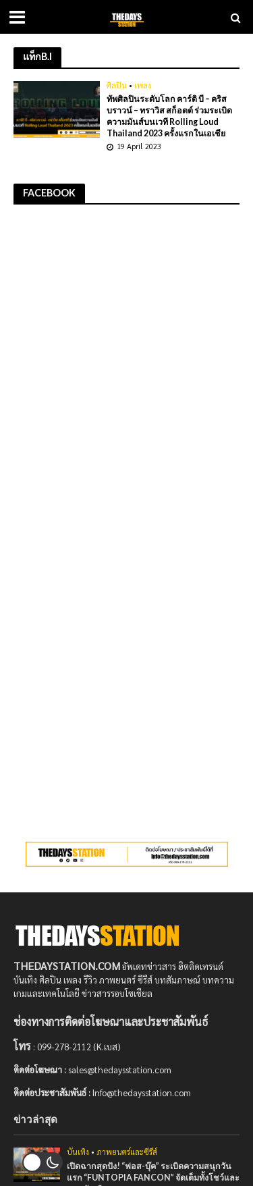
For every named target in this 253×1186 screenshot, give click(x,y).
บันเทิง (78, 1152)
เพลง (142, 85)
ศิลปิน (117, 85)
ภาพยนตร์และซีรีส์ (126, 1152)
